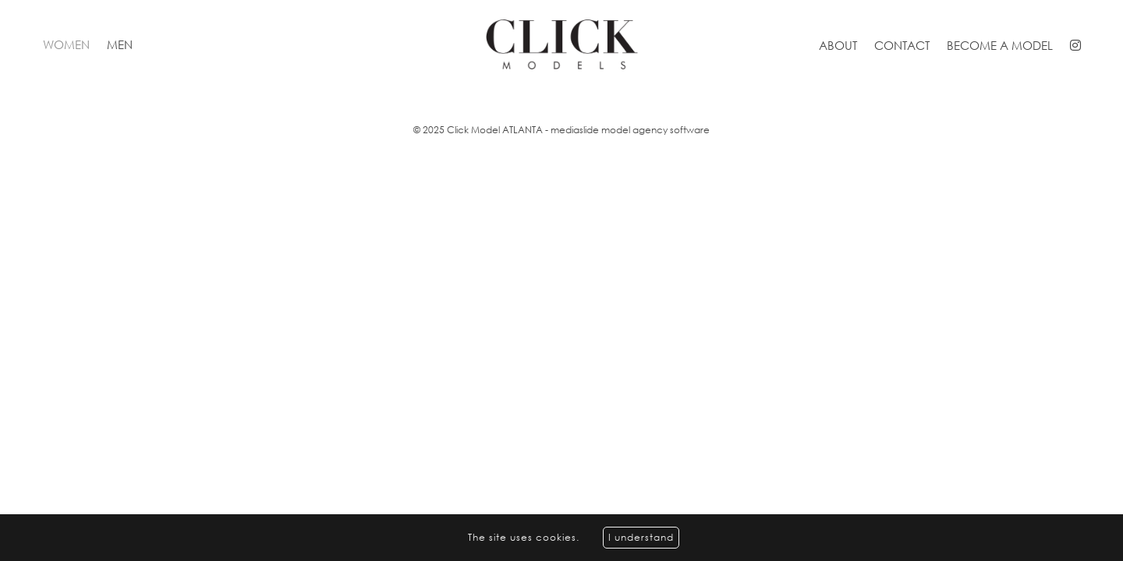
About (838, 45)
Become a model (1000, 45)
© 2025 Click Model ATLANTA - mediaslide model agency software (561, 130)
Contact (902, 45)
